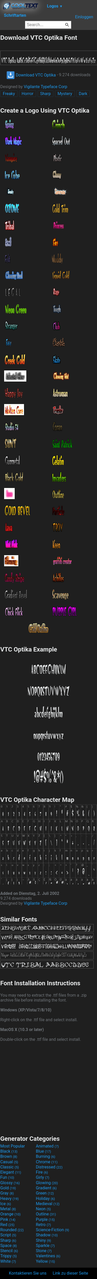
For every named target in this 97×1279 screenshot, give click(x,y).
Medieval (48, 1203)
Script (8, 1235)
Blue (43, 1151)
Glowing (47, 1182)
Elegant (10, 1172)
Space (8, 1245)
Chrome (47, 1161)
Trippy (8, 1255)
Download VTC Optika (31, 75)
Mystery (65, 93)
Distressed (49, 1167)
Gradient (46, 1187)
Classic (9, 1167)
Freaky (9, 93)
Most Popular (12, 1146)
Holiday (45, 1198)
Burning (45, 1156)
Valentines (48, 1255)
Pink (7, 1219)
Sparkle (45, 1245)
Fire (42, 1172)
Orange (10, 1214)
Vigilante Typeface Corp (45, 86)
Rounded (12, 1229)
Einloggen (84, 16)
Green (45, 1193)
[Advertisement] (48, 1088)
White (8, 1261)
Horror (28, 93)
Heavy (9, 1198)
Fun (7, 1177)
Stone (44, 1250)
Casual (9, 1161)
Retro (43, 1224)
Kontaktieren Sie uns (28, 1273)
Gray (7, 1193)
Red (7, 1224)
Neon (43, 1208)
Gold (8, 1187)
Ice (5, 1203)
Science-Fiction (52, 1229)
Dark (83, 93)
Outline (46, 1214)
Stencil (9, 1250)
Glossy (10, 1182)
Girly (42, 1177)
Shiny (43, 1240)
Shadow (47, 1235)
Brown (8, 1156)
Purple (45, 1219)
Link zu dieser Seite (70, 1273)
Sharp (45, 93)
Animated (47, 1146)
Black (9, 1151)
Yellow (45, 1261)
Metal (8, 1208)
